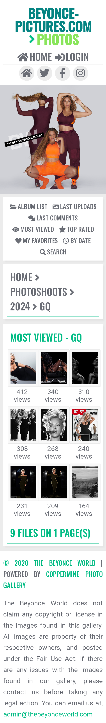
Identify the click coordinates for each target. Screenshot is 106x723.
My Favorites (36, 240)
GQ (45, 306)
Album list (29, 206)
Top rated (76, 229)
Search (53, 251)
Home (34, 56)
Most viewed (33, 229)
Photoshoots (38, 291)
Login (72, 56)
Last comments (53, 217)
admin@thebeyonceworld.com (48, 714)
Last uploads (75, 206)
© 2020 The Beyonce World (49, 563)
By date (77, 240)
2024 (20, 306)
